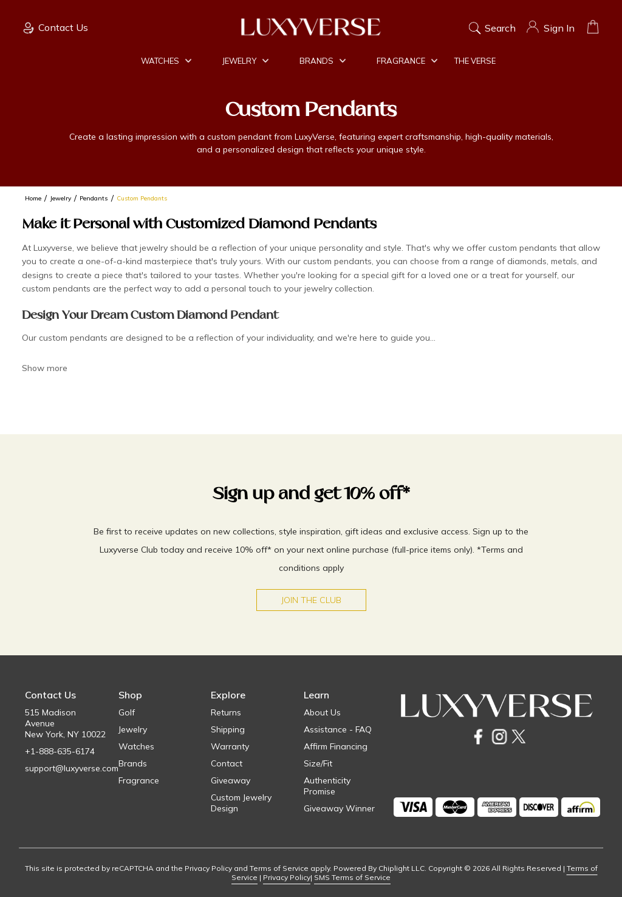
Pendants (94, 198)
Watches (166, 61)
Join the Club (311, 600)
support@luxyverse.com (71, 768)
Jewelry (245, 61)
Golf (126, 712)
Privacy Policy (286, 877)
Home (33, 198)
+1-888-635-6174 (60, 751)
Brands (322, 61)
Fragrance (407, 61)
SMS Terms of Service (352, 877)
